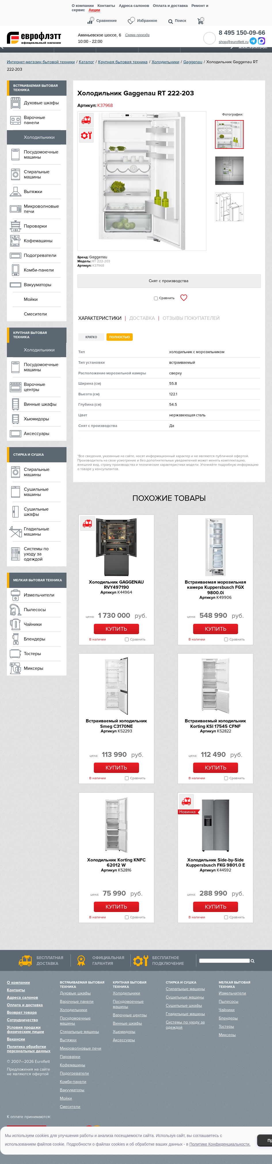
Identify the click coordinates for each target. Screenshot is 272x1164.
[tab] (101, 318)
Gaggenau (192, 61)
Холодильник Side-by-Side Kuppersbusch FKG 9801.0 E (215, 862)
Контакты (106, 5)
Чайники (33, 624)
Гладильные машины (36, 531)
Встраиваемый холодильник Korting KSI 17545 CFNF (215, 723)
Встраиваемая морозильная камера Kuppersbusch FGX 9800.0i (215, 587)
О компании (83, 5)
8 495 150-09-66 (242, 33)
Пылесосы (35, 610)
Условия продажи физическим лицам (25, 1029)
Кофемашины (38, 241)
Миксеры (33, 668)
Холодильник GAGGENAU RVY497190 (116, 584)
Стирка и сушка (28, 455)
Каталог (86, 61)
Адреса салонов (134, 5)
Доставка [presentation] (142, 318)
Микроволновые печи (41, 208)
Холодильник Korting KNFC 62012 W (116, 862)
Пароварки (35, 226)
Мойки (31, 299)
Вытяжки (33, 192)
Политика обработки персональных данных (28, 1048)
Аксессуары (36, 433)
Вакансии (16, 1039)
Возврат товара (22, 1012)
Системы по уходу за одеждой (36, 554)
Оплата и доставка (170, 5)
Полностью (119, 337)
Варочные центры (34, 387)
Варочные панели (34, 120)
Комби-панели (39, 270)
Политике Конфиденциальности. (219, 1144)
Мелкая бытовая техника (37, 580)
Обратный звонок (209, 38)
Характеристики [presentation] (99, 318)
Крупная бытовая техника (123, 61)
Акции (94, 10)
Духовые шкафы (41, 103)
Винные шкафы (40, 404)
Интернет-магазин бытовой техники (41, 61)
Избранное (147, 20)
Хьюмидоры (36, 419)
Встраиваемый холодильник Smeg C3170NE (116, 723)
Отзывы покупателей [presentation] (191, 318)
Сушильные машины (36, 491)
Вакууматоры (37, 285)
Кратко (91, 337)
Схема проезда (137, 35)
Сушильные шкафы (36, 511)
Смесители (35, 314)
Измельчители (39, 595)
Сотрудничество (22, 1019)
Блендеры (34, 639)
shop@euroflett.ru (234, 42)
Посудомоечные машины (41, 154)
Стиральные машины (37, 174)
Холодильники (165, 61)
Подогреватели (40, 255)
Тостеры (32, 654)
